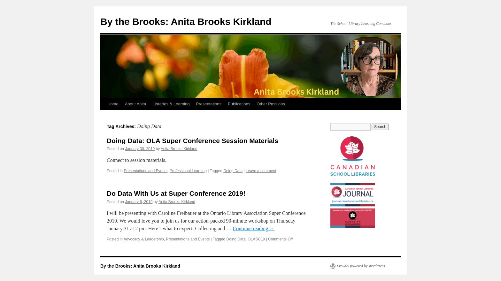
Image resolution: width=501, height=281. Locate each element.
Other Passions (271, 104)
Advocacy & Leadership (144, 239)
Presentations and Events (145, 171)
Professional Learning (188, 171)
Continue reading (254, 228)
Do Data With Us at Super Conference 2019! (176, 193)
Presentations (209, 104)
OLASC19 (256, 239)
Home (113, 104)
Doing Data (233, 171)
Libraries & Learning (170, 104)
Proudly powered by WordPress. (361, 266)
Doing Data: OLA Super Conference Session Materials (192, 140)
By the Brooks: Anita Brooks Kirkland (186, 21)
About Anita (135, 104)
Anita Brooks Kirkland (179, 149)
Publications (239, 104)
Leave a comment (261, 171)
